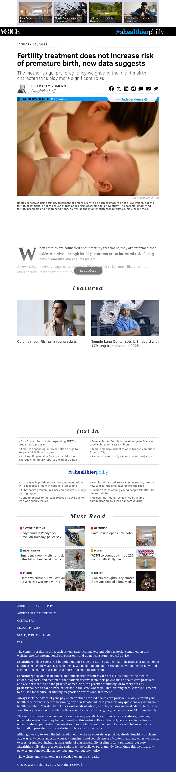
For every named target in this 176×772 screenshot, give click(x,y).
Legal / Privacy (29, 627)
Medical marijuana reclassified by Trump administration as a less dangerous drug (117, 499)
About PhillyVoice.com (35, 606)
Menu (169, 31)
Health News (32, 550)
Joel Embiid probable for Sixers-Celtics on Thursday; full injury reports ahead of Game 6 (48, 457)
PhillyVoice (10, 31)
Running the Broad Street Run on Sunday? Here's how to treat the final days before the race (122, 483)
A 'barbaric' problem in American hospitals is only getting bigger (52, 491)
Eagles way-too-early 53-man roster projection (122, 456)
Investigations (34, 528)
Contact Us (26, 620)
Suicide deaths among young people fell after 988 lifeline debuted (122, 491)
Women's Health (35, 99)
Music (98, 550)
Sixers (98, 573)
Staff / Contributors (33, 635)
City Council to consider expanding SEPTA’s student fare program (48, 442)
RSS (19, 642)
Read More (88, 270)
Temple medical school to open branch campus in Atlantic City (122, 450)
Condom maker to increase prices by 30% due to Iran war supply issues (51, 499)
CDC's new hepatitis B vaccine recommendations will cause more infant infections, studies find (51, 483)
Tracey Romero (51, 86)
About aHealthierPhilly (36, 613)
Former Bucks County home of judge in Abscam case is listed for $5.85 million (121, 442)
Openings (100, 528)
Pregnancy (58, 99)
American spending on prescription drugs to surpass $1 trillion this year (48, 450)
